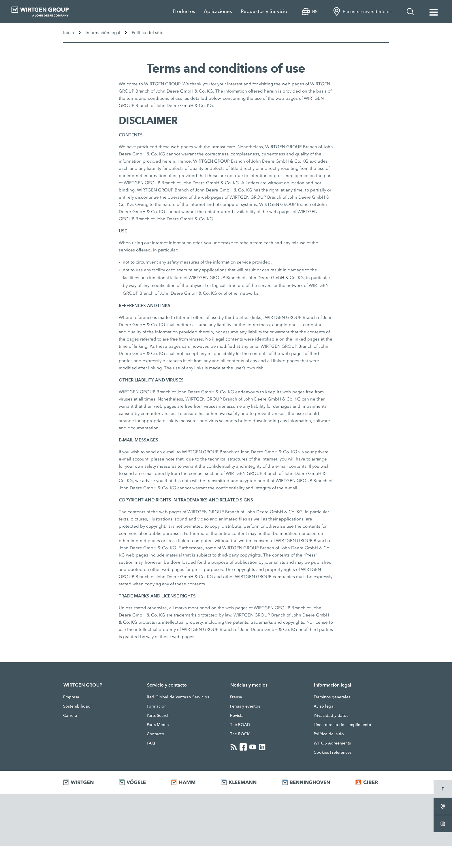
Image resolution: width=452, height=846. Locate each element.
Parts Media (158, 724)
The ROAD (240, 724)
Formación (157, 706)
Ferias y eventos (245, 706)
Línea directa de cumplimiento (342, 724)
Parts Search (158, 715)
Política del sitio (329, 733)
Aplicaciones (218, 11)
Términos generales (332, 697)
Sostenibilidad (77, 706)
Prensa (236, 697)
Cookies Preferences (332, 752)
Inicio (68, 32)
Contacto (155, 733)
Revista (237, 715)
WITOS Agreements (332, 743)
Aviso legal (324, 706)
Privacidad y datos (331, 715)
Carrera (70, 715)
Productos (184, 11)
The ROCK (240, 733)
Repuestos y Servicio (264, 11)
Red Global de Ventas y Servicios (178, 697)
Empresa (71, 697)
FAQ (151, 743)
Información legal (103, 32)
